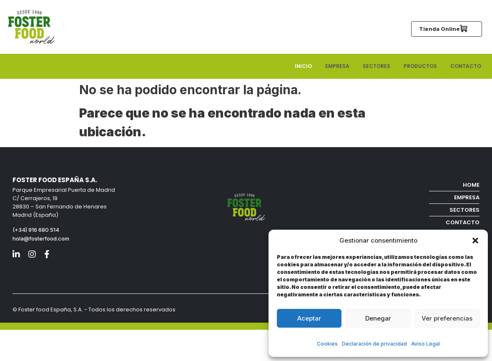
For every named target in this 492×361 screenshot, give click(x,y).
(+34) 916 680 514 (36, 229)
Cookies (327, 344)
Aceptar (309, 318)
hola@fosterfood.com (41, 238)
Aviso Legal (425, 344)
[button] (475, 240)
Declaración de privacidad (374, 344)
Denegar (378, 318)
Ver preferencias (447, 318)
